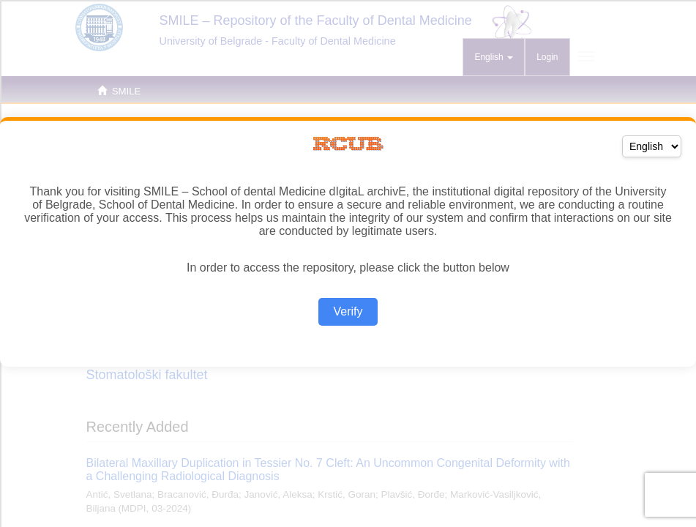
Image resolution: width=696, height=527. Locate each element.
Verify (347, 311)
